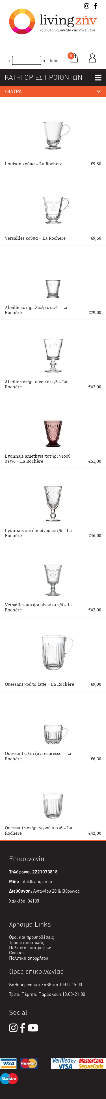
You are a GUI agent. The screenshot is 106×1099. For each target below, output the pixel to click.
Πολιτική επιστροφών (30, 947)
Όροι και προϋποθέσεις (31, 937)
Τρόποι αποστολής (26, 942)
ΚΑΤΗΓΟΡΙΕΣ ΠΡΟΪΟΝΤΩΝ (44, 77)
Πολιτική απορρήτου (28, 958)
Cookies (17, 952)
